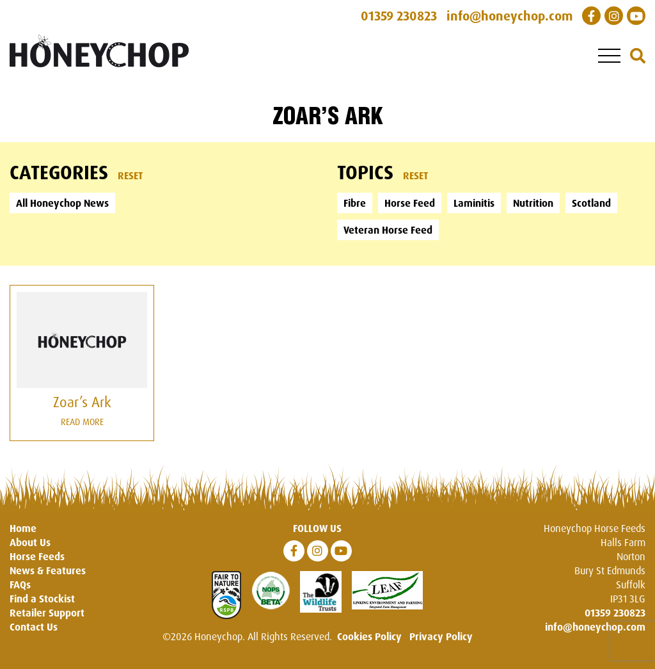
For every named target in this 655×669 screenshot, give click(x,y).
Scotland (591, 203)
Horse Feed (409, 203)
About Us (30, 542)
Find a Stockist (42, 598)
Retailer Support (47, 612)
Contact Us (34, 626)
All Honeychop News (62, 203)
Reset (130, 175)
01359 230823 (615, 612)
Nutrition (533, 203)
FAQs (20, 584)
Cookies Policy (369, 636)
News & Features (48, 570)
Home (23, 528)
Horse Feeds (37, 556)
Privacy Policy (441, 636)
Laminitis (474, 203)
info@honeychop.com (595, 626)
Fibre (354, 203)
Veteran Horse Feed (387, 229)
